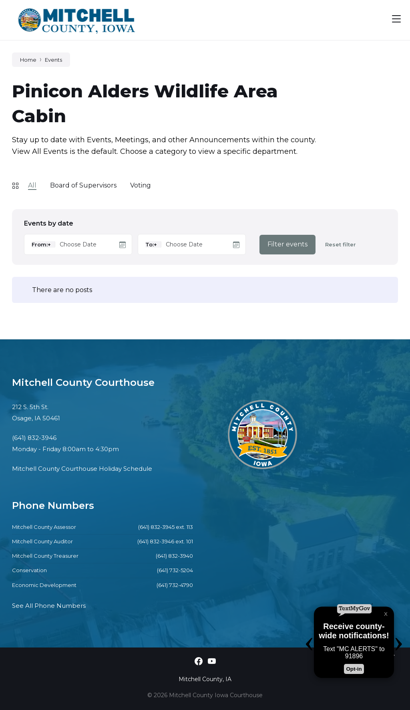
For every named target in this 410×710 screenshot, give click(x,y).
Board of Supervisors (83, 185)
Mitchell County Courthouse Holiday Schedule (82, 468)
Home (28, 59)
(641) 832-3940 (174, 556)
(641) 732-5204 (175, 570)
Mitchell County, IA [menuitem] (205, 679)
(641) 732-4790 (175, 585)
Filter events (287, 244)
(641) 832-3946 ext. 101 (165, 541)
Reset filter (340, 245)
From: (40, 244)
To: (149, 244)
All (32, 185)
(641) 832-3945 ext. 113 (165, 527)
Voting (140, 185)
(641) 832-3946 (34, 438)
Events (53, 59)
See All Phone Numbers (49, 605)
